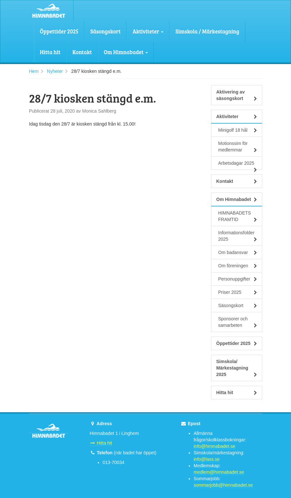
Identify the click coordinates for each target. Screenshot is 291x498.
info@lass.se (206, 459)
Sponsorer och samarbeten (237, 322)
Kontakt (82, 52)
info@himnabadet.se (214, 446)
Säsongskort (105, 31)
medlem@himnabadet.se (219, 472)
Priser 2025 (237, 292)
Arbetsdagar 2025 (237, 165)
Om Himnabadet (126, 52)
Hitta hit (50, 52)
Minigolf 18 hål (237, 130)
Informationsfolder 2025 (237, 236)
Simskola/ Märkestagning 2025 (236, 368)
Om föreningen (237, 265)
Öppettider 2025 (59, 31)
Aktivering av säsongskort (236, 95)
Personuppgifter (237, 279)
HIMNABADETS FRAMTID (237, 216)
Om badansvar (237, 252)
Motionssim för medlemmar (237, 146)
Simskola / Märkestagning (207, 31)
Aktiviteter (148, 31)
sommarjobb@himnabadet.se (223, 485)
